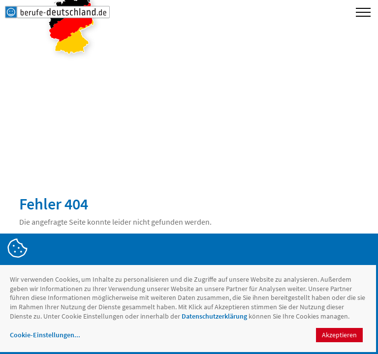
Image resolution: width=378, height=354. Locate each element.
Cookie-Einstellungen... (45, 334)
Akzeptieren (339, 334)
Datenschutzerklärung (214, 316)
